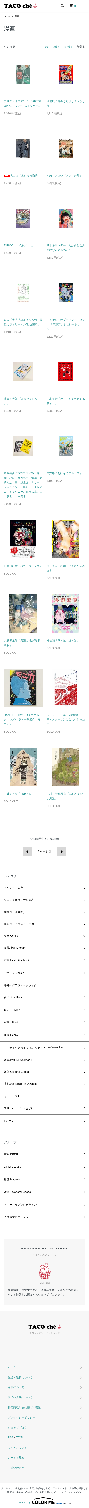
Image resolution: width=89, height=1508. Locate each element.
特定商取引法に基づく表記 (24, 1407)
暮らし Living (12, 1009)
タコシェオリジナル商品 (19, 899)
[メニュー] (83, 6)
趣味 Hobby (11, 1034)
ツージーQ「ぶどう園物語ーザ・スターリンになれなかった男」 (66, 719)
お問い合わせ (16, 1467)
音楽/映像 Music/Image (18, 1059)
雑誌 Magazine (13, 1179)
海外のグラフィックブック (20, 985)
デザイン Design (14, 972)
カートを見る (16, 1457)
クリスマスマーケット (17, 1216)
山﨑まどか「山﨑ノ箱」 (19, 793)
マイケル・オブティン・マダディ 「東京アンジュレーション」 (66, 324)
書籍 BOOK (11, 1154)
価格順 (68, 46)
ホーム (7, 16)
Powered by (44, 1500)
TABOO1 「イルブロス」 (19, 245)
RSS (10, 1437)
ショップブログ (17, 1427)
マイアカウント (17, 1447)
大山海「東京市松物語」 (22, 175)
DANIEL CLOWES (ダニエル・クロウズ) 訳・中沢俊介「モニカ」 (23, 719)
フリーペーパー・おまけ (19, 1108)
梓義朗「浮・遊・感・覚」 (63, 640)
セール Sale (12, 1096)
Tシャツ (9, 1120)
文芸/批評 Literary (14, 947)
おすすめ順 (52, 46)
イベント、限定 (13, 887)
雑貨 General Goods (16, 1071)
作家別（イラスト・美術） (20, 923)
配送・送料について (20, 1377)
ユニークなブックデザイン (20, 1204)
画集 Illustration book (16, 960)
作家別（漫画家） (15, 912)
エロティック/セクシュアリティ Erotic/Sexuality (33, 1047)
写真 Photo (11, 1022)
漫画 (17, 16)
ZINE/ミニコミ (13, 1166)
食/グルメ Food (13, 997)
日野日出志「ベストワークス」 (23, 566)
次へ (61, 851)
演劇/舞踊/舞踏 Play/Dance (20, 1083)
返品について (16, 1387)
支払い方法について (20, 1397)
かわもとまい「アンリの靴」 (64, 175)
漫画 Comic (11, 935)
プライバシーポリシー (21, 1417)
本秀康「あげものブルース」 (64, 473)
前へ (27, 851)
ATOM (19, 1437)
